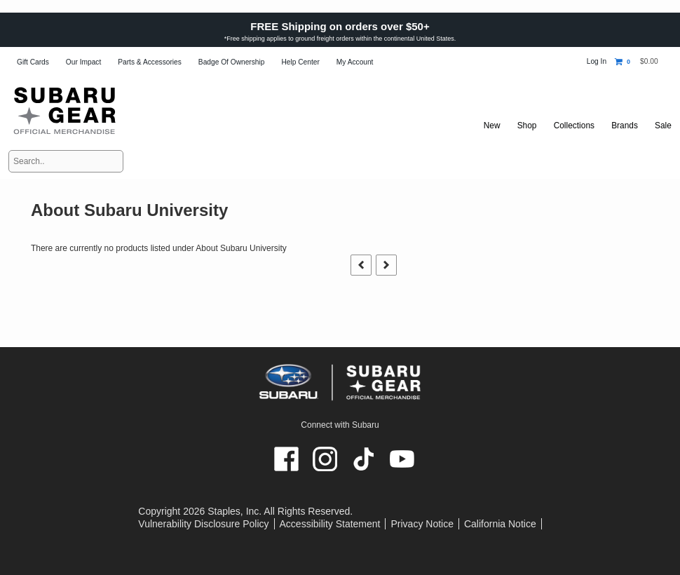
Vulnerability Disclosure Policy (203, 523)
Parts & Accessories (150, 62)
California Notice (500, 523)
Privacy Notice (421, 523)
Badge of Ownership (231, 62)
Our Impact (83, 62)
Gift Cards (33, 62)
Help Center (300, 62)
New (486, 125)
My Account (355, 62)
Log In (596, 61)
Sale (663, 125)
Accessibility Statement (330, 523)
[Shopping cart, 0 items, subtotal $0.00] (636, 61)
